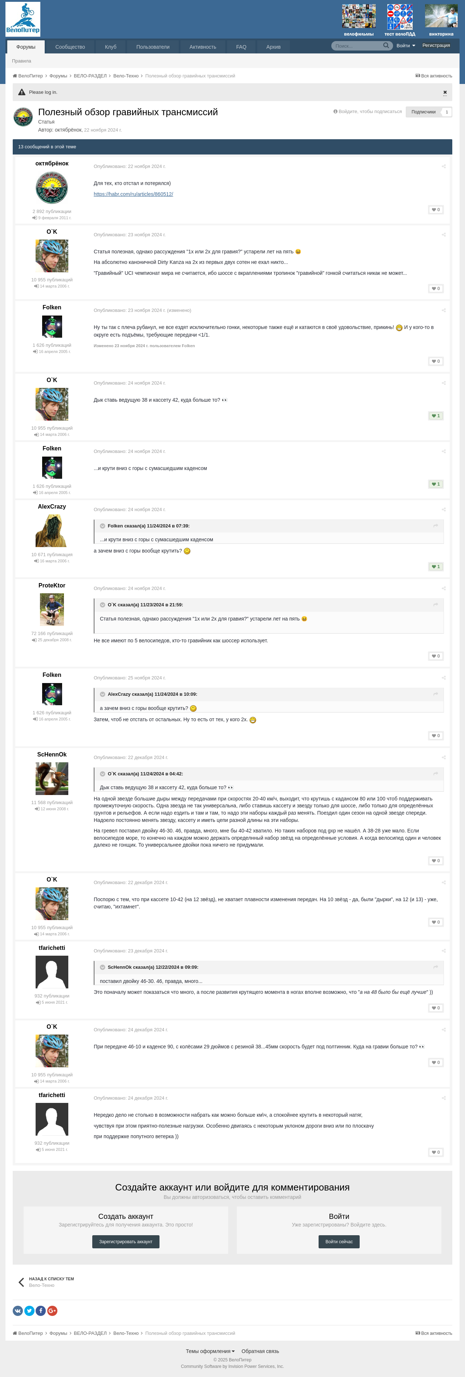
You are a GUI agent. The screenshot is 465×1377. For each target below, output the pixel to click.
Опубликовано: (130, 166)
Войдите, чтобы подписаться (370, 111)
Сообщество (70, 47)
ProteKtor (52, 585)
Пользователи (152, 47)
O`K (51, 232)
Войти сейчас (339, 1241)
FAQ (241, 47)
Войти (406, 45)
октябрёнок (68, 130)
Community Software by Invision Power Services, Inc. (232, 1366)
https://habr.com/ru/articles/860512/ (133, 194)
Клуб (111, 47)
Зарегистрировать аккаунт (125, 1241)
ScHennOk (52, 754)
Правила (21, 61)
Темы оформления (210, 1351)
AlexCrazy (52, 506)
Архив (273, 47)
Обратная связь (260, 1351)
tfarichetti (52, 948)
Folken (52, 307)
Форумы (26, 47)
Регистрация (436, 45)
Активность (203, 47)
